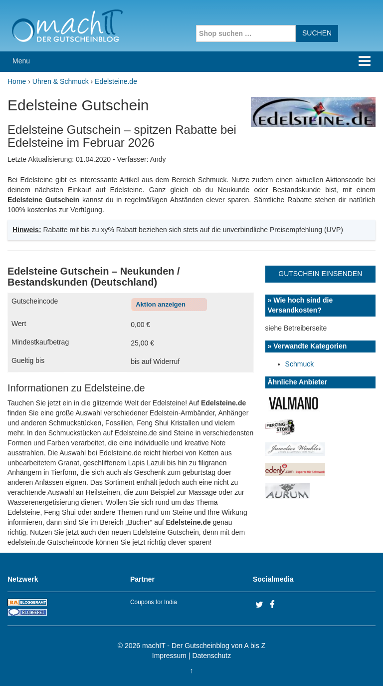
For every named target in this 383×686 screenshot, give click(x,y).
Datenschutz (211, 656)
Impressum (169, 656)
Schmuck (299, 364)
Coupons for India (153, 602)
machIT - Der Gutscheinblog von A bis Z (203, 646)
